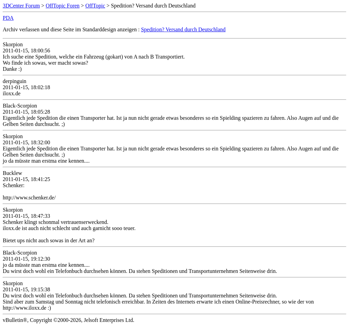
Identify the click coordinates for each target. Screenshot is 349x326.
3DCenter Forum (21, 6)
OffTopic (95, 6)
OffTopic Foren (62, 6)
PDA (8, 18)
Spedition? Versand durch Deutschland (183, 29)
